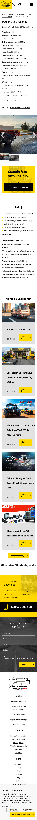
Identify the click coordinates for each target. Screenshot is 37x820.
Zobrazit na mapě (18, 724)
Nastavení (13, 810)
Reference (18, 774)
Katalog (18, 767)
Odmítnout (28, 810)
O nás (19, 771)
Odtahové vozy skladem (18, 736)
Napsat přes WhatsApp (18, 719)
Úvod (3, 14)
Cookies (18, 781)
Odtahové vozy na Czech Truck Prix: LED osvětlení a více (20, 482)
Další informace (7, 806)
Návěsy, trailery (18, 742)
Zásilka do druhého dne (18, 329)
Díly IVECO (18, 752)
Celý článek (23, 337)
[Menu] (32, 4)
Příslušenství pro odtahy (18, 746)
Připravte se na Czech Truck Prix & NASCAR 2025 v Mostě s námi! (21, 430)
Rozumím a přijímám (21, 814)
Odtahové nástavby (18, 739)
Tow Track (18, 749)
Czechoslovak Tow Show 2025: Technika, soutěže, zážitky (19, 377)
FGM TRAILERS (18, 764)
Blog (18, 777)
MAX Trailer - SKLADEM (20, 107)
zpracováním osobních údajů (24, 658)
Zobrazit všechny (17, 555)
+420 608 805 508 (18, 187)
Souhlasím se (19, 658)
